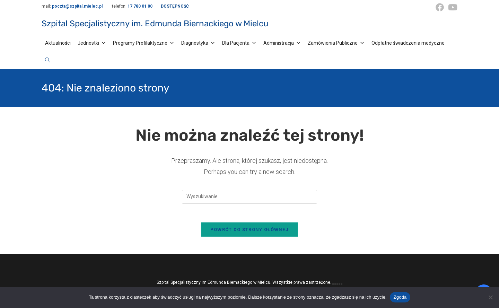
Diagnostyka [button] (198, 43)
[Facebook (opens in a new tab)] (440, 7)
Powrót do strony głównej (249, 232)
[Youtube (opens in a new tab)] (451, 7)
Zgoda (399, 297)
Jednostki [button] (92, 43)
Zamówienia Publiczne (336, 43)
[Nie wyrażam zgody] (490, 297)
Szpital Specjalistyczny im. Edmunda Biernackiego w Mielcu (155, 23)
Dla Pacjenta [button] (239, 43)
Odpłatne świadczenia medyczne (408, 43)
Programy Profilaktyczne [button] (143, 43)
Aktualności (58, 43)
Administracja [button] (282, 43)
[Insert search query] (249, 197)
